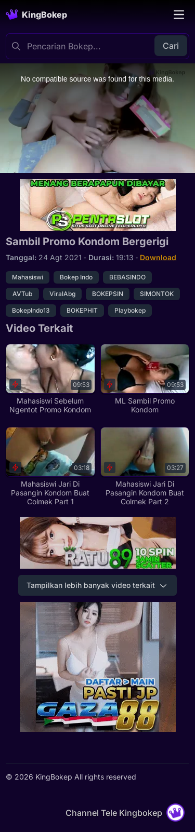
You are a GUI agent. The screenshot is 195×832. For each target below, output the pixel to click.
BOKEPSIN (107, 294)
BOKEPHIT (82, 310)
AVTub (22, 294)
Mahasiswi (27, 277)
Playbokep (130, 310)
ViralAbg (62, 294)
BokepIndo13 (31, 310)
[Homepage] (36, 14)
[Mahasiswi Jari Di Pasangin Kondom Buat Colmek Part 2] (144, 466)
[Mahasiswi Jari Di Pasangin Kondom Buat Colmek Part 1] (50, 466)
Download (158, 257)
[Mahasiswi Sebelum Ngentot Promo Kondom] (50, 379)
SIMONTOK (157, 294)
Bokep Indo (76, 277)
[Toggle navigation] (178, 14)
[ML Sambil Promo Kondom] (144, 379)
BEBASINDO (127, 277)
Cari (171, 46)
